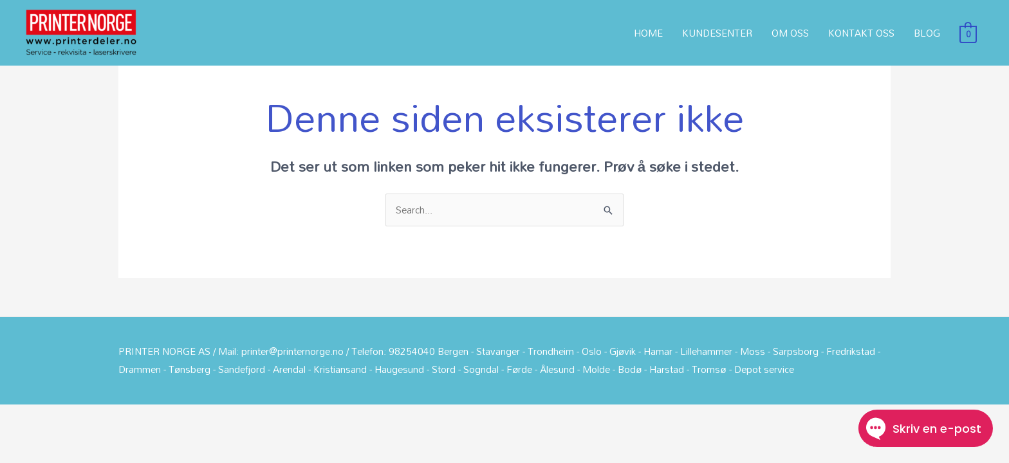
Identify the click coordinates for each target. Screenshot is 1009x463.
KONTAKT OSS (861, 32)
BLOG (927, 32)
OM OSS (790, 32)
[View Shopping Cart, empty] (968, 32)
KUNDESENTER (717, 32)
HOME (648, 32)
